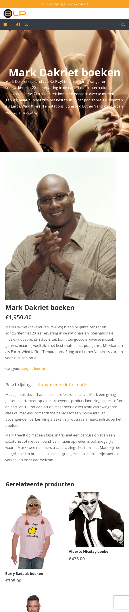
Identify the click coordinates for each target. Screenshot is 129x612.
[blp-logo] (15, 13)
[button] (5, 24)
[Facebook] (18, 24)
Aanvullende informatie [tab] (62, 385)
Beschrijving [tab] (18, 385)
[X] (26, 24)
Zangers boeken (33, 368)
